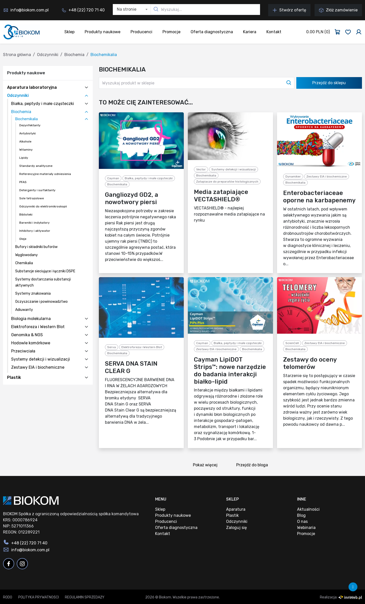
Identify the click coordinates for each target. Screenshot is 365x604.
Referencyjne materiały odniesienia (45, 174)
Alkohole (25, 141)
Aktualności (308, 509)
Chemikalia (24, 263)
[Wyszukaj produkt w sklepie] (196, 83)
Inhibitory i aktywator (34, 231)
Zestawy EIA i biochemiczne (37, 367)
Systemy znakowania (33, 293)
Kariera (249, 31)
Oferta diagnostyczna (212, 31)
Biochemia (74, 54)
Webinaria (306, 527)
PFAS (23, 182)
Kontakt (273, 31)
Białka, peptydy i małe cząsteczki (42, 103)
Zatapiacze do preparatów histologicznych (227, 181)
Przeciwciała (23, 351)
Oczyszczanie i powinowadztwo (41, 301)
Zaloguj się (236, 527)
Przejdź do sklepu (329, 82)
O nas (302, 521)
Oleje (22, 239)
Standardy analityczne (35, 166)
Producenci (141, 31)
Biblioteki (25, 214)
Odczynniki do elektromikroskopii (43, 206)
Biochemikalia (26, 119)
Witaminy (26, 149)
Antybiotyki (27, 133)
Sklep (69, 31)
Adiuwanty (24, 310)
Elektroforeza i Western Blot (38, 326)
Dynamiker (293, 176)
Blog (301, 515)
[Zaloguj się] (358, 32)
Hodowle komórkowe (30, 343)
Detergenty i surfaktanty (37, 190)
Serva (111, 347)
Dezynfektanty (30, 125)
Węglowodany (26, 255)
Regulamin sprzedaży (84, 597)
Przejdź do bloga (253, 465)
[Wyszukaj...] (205, 9)
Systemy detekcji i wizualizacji (40, 359)
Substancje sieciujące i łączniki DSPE (45, 271)
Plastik (14, 377)
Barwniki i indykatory (34, 222)
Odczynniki (47, 54)
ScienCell (292, 343)
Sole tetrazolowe (31, 198)
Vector (201, 169)
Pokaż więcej (207, 465)
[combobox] (132, 9)
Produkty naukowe (102, 31)
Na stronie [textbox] (126, 9)
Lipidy (23, 157)
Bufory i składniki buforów (36, 247)
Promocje (171, 31)
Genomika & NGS (27, 334)
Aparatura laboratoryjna (32, 87)
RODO (7, 597)
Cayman (113, 178)
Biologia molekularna (31, 318)
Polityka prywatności (38, 597)
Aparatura (235, 509)
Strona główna (17, 54)
